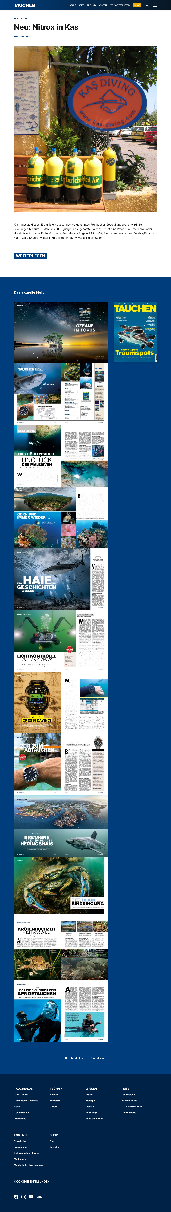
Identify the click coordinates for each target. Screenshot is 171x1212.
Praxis (89, 1094)
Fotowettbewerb (119, 5)
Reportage (91, 1112)
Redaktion (26, 36)
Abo (52, 1141)
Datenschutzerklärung (26, 1153)
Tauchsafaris (128, 1112)
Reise (81, 5)
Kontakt (21, 1135)
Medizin (90, 1106)
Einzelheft (55, 1147)
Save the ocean (94, 1118)
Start (72, 5)
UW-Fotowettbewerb (26, 1100)
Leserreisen (128, 1094)
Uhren (53, 1106)
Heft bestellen (74, 1058)
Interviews (20, 1118)
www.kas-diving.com (88, 237)
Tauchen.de (23, 1088)
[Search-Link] (147, 5)
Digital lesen (98, 1058)
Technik (91, 5)
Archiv (23, 18)
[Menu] (154, 5)
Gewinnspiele (22, 1112)
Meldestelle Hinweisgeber (29, 1165)
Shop (137, 5)
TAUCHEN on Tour (131, 1106)
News (17, 1106)
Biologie (90, 1100)
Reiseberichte (129, 1100)
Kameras (55, 1100)
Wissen (103, 5)
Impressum (20, 1147)
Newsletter (20, 1141)
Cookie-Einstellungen (32, 1181)
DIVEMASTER (21, 1094)
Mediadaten (20, 1159)
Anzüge (54, 1094)
